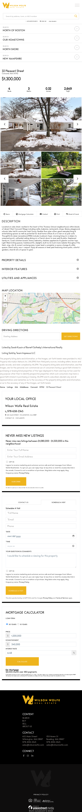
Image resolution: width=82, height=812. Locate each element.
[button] (76, 16)
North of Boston (14, 30)
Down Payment (12, 640)
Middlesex (24, 387)
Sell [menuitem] (24, 723)
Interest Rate (11, 649)
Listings (10, 387)
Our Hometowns (13, 39)
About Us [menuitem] (27, 726)
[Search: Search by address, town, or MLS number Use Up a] (38, 16)
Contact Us (9, 418)
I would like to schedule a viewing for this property (41, 560)
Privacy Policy (24, 473)
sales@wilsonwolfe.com (33, 744)
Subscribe (16, 481)
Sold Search (52, 21)
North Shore (11, 49)
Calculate (22, 661)
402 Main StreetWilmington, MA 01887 (32, 738)
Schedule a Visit (58, 502)
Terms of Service (62, 598)
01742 (41, 387)
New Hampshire (12, 58)
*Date (8, 531)
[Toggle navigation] (77, 6)
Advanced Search (32, 21)
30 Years (11, 624)
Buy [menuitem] (24, 720)
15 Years (22, 624)
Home (2, 387)
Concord (33, 387)
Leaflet (55, 323)
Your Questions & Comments (18, 551)
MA (16, 387)
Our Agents (20, 418)
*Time (8, 541)
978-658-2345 (15, 411)
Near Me (43, 21)
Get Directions (71, 336)
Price (8, 632)
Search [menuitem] (25, 717)
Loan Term (10, 618)
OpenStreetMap (66, 323)
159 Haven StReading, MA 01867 (55, 738)
